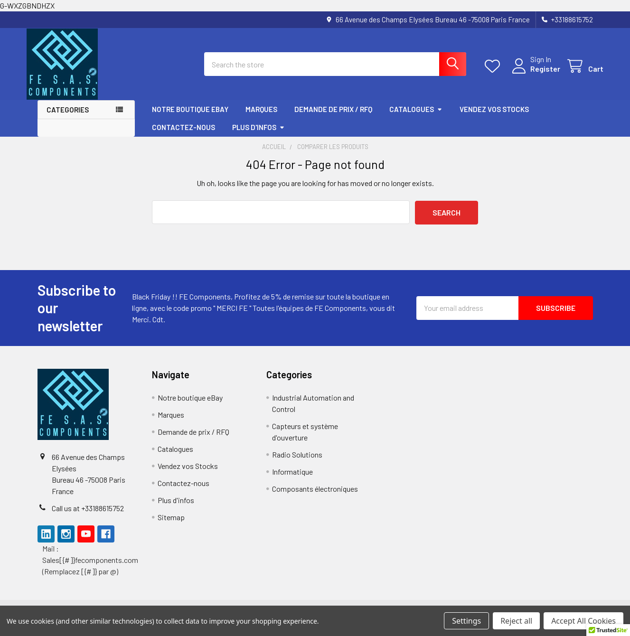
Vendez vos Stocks (494, 117)
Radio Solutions (297, 462)
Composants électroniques (315, 496)
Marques (261, 117)
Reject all (516, 621)
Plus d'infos (258, 135)
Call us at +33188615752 (88, 516)
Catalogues (415, 117)
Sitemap (171, 525)
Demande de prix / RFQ (333, 117)
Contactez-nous (183, 135)
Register (535, 74)
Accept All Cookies (583, 621)
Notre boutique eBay (190, 117)
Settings (466, 621)
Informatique (292, 479)
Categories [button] (68, 117)
